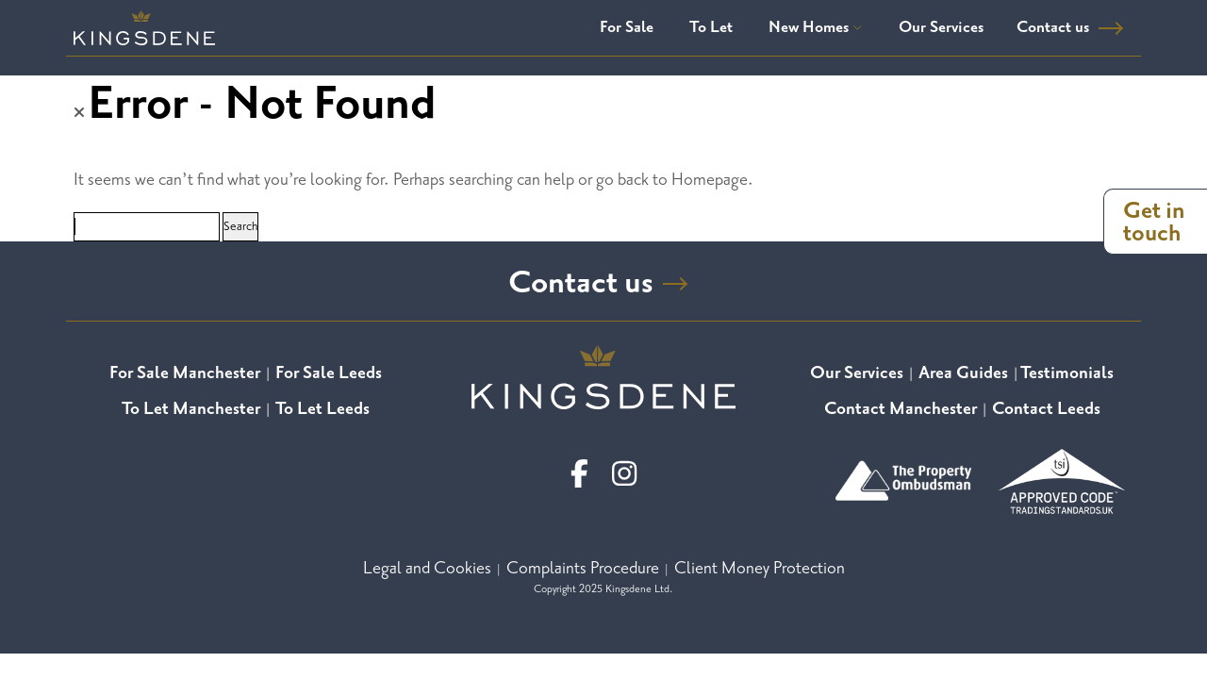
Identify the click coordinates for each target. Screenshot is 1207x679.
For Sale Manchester (184, 372)
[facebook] (579, 472)
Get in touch (1154, 221)
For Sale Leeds (328, 372)
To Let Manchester (191, 408)
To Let (711, 27)
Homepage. (712, 179)
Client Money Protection (759, 567)
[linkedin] (624, 472)
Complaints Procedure (582, 567)
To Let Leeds (322, 408)
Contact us (1053, 27)
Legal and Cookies (427, 567)
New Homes (816, 27)
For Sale (626, 27)
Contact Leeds (1046, 408)
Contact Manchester (900, 408)
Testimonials (1067, 372)
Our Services (941, 27)
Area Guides (963, 372)
